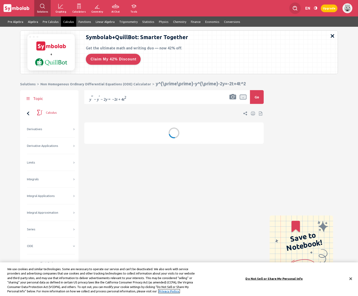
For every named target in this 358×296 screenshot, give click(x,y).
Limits (31, 162)
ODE (30, 246)
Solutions (28, 84)
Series (31, 229)
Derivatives (34, 129)
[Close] (351, 279)
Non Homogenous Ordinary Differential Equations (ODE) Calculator (95, 84)
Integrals (33, 179)
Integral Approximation (42, 212)
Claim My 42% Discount (114, 59)
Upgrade (329, 8)
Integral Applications (41, 196)
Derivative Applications (42, 146)
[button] (232, 100)
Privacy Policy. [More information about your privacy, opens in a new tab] (169, 291)
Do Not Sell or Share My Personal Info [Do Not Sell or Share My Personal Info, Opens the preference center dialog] (274, 279)
